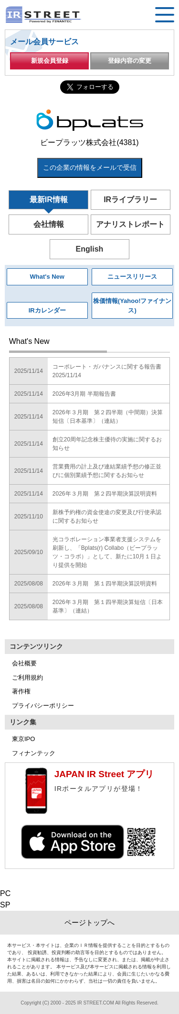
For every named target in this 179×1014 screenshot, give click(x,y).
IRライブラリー (130, 199)
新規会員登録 (49, 60)
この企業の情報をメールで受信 (90, 167)
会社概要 (24, 663)
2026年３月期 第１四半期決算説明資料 (105, 583)
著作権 (21, 691)
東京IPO (23, 738)
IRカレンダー (47, 310)
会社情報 (48, 224)
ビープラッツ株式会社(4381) (89, 142)
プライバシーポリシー (43, 705)
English (90, 249)
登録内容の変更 (129, 60)
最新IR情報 (49, 199)
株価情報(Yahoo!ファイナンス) (132, 305)
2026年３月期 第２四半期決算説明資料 (105, 493)
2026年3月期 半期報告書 (84, 393)
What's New (47, 276)
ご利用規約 (27, 677)
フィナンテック (33, 753)
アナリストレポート (130, 224)
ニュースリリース (132, 276)
